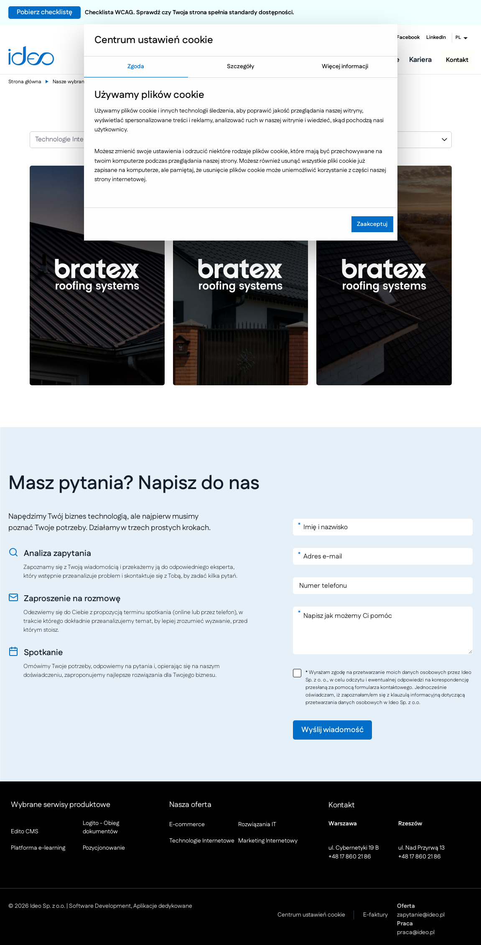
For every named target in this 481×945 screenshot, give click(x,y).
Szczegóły (240, 66)
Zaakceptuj (372, 224)
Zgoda (135, 66)
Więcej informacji (345, 66)
